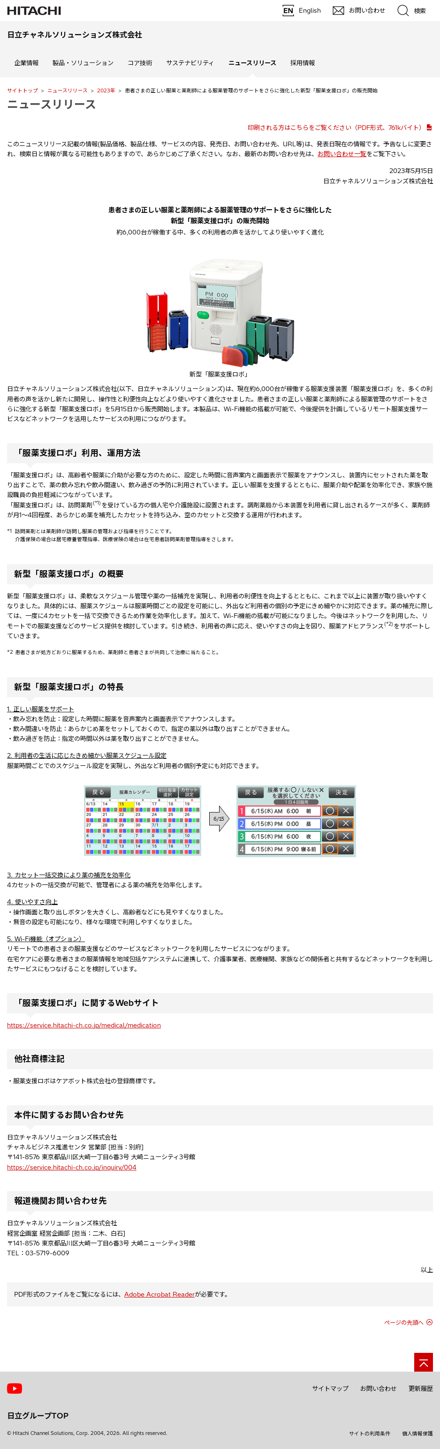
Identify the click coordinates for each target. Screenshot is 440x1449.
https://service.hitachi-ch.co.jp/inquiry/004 (72, 1167)
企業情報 (26, 63)
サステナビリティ (190, 63)
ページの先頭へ (404, 1322)
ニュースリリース (67, 90)
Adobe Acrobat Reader (159, 1294)
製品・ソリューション (83, 63)
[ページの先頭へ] (423, 1362)
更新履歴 (421, 1388)
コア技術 (140, 63)
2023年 (106, 90)
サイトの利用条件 (369, 1433)
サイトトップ (22, 90)
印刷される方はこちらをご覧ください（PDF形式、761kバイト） (336, 127)
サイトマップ (330, 1388)
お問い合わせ (378, 1388)
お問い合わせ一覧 (342, 154)
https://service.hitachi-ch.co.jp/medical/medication (84, 1025)
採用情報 (302, 63)
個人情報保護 (417, 1433)
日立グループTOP (37, 1415)
